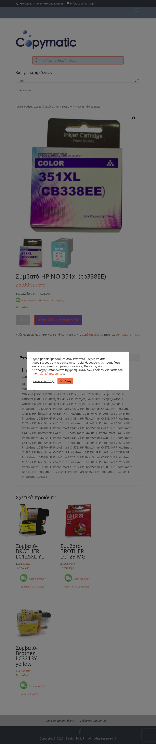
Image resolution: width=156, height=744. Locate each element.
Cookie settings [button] (43, 381)
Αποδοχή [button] (65, 381)
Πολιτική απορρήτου (50, 373)
